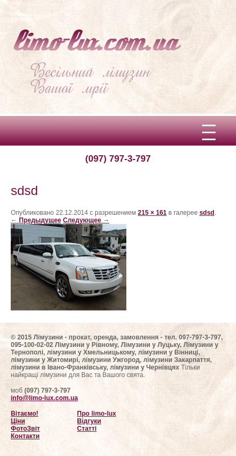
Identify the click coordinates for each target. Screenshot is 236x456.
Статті (86, 428)
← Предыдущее (36, 220)
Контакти (25, 436)
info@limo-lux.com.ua (44, 398)
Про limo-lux (96, 413)
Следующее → (86, 220)
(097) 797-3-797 (118, 159)
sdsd (206, 212)
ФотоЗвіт (25, 428)
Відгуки (89, 421)
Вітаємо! (24, 413)
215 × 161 (152, 212)
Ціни (18, 421)
